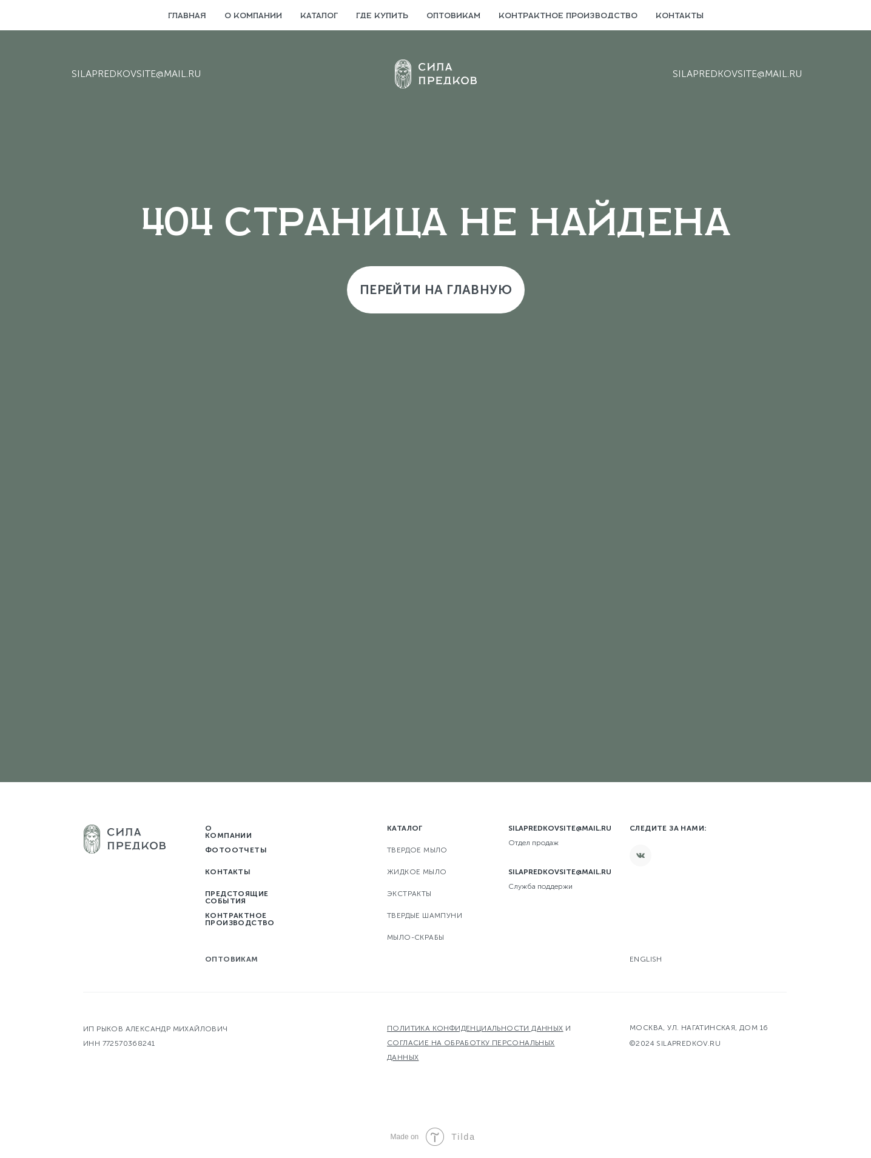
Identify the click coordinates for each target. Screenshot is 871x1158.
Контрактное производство (568, 16)
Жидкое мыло (416, 872)
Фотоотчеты (236, 850)
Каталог (319, 16)
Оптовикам (453, 16)
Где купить (382, 16)
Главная (187, 16)
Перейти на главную (436, 289)
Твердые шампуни (424, 915)
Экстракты (409, 893)
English (646, 959)
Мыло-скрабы (415, 937)
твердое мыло (417, 850)
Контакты (680, 16)
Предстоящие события (236, 897)
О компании (253, 16)
